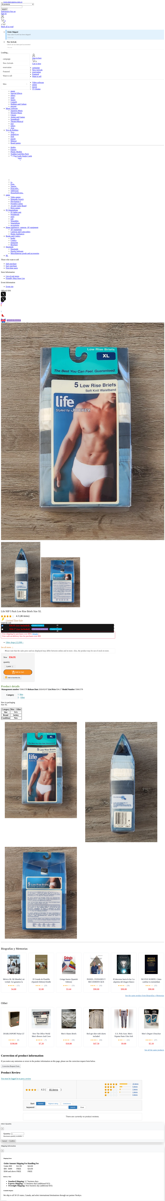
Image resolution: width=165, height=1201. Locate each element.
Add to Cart (18, 672)
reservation (7, 67)
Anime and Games (18, 117)
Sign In (4, 14)
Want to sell (7, 76)
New (24, 626)
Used (33, 629)
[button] (82, 24)
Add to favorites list (12, 677)
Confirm (12, 1141)
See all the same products (154, 1050)
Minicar (14, 141)
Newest (40, 1104)
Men (4, 84)
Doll (12, 137)
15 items (135, 1084)
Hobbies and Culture (18, 104)
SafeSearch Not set (8, 11)
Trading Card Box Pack (20, 154)
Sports (13, 100)
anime (34, 85)
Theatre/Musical (17, 121)
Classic (13, 115)
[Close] (2, 1128)
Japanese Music (17, 111)
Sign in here (36, 58)
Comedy (14, 102)
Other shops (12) (15, 642)
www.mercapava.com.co (12, 2)
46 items (53, 1089)
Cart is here (36, 64)
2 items (135, 1089)
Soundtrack (15, 119)
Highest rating (53, 1104)
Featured (6, 72)
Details (35, 634)
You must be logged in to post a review (16, 1079)
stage (13, 98)
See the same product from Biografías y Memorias (144, 996)
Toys (12, 132)
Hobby (13, 147)
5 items (135, 1087)
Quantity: (7, 1134)
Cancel (4, 1141)
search (4, 9)
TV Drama (36, 89)
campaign (6, 59)
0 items (135, 1095)
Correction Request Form (10, 1066)
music (13, 91)
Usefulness (67, 1104)
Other (22, 697)
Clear (82, 1107)
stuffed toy (15, 134)
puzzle (13, 139)
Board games (16, 143)
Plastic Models (16, 152)
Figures (13, 150)
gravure (13, 106)
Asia (12, 128)
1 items (135, 1092)
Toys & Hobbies (12, 130)
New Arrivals (8, 63)
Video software (38, 82)
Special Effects (16, 93)
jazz (12, 124)
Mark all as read (7, 27)
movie (34, 87)
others (13, 95)
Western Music (16, 113)
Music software (12, 108)
